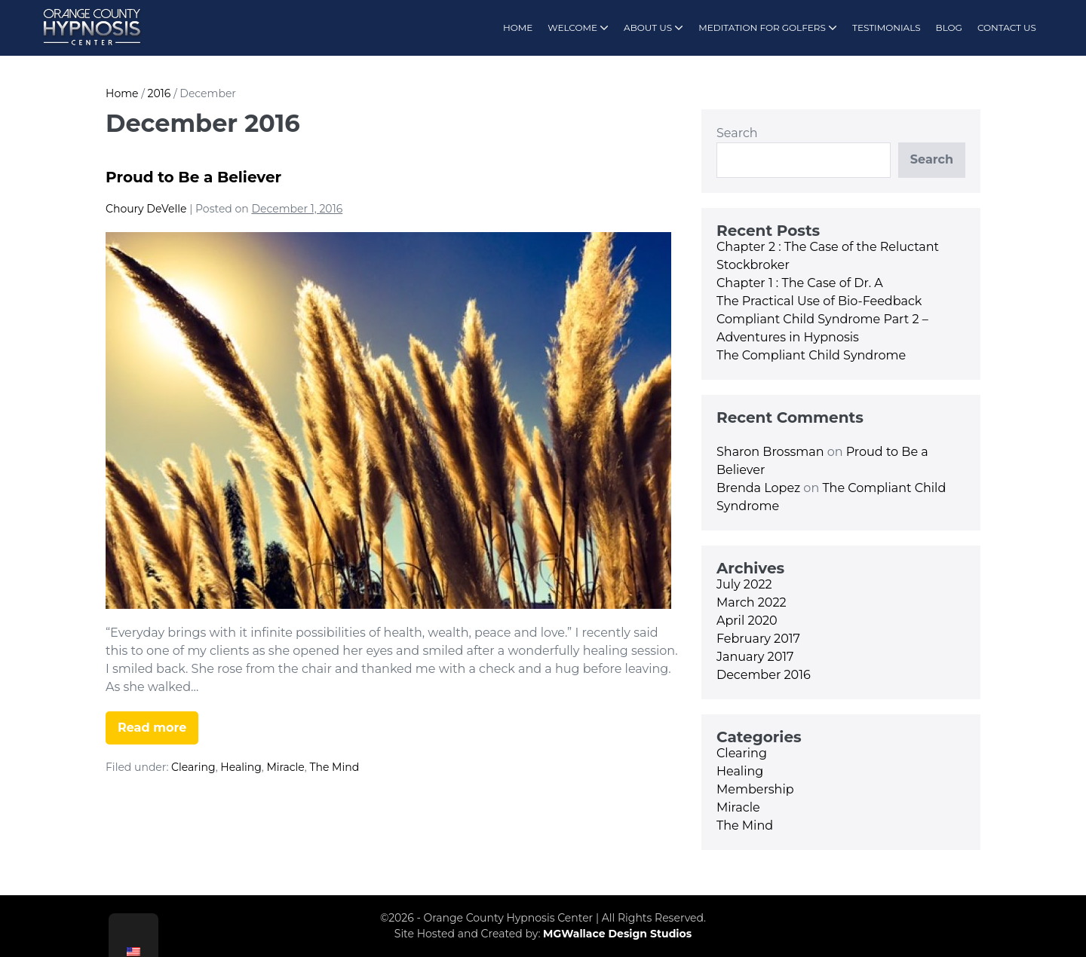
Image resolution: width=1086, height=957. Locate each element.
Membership (755, 789)
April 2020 (747, 620)
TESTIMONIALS (886, 27)
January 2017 (755, 657)
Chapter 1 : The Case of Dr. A (799, 283)
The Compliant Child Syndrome (811, 355)
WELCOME (578, 27)
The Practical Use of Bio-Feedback (819, 301)
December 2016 (763, 675)
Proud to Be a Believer (193, 177)
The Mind (334, 767)
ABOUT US (653, 27)
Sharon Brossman (770, 452)
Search (737, 133)
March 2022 (751, 602)
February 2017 (758, 638)
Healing (240, 767)
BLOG (949, 27)
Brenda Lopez (758, 488)
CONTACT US (1006, 27)
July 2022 (744, 584)
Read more (158, 732)
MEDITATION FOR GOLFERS (767, 27)
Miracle (285, 767)
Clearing (193, 767)
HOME (517, 27)
